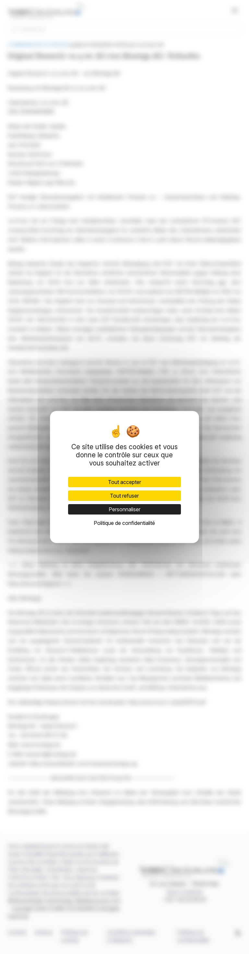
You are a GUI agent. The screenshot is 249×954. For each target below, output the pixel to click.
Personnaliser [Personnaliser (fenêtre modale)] (124, 509)
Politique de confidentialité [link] (124, 523)
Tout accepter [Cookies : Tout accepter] (124, 482)
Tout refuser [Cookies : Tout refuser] (124, 495)
